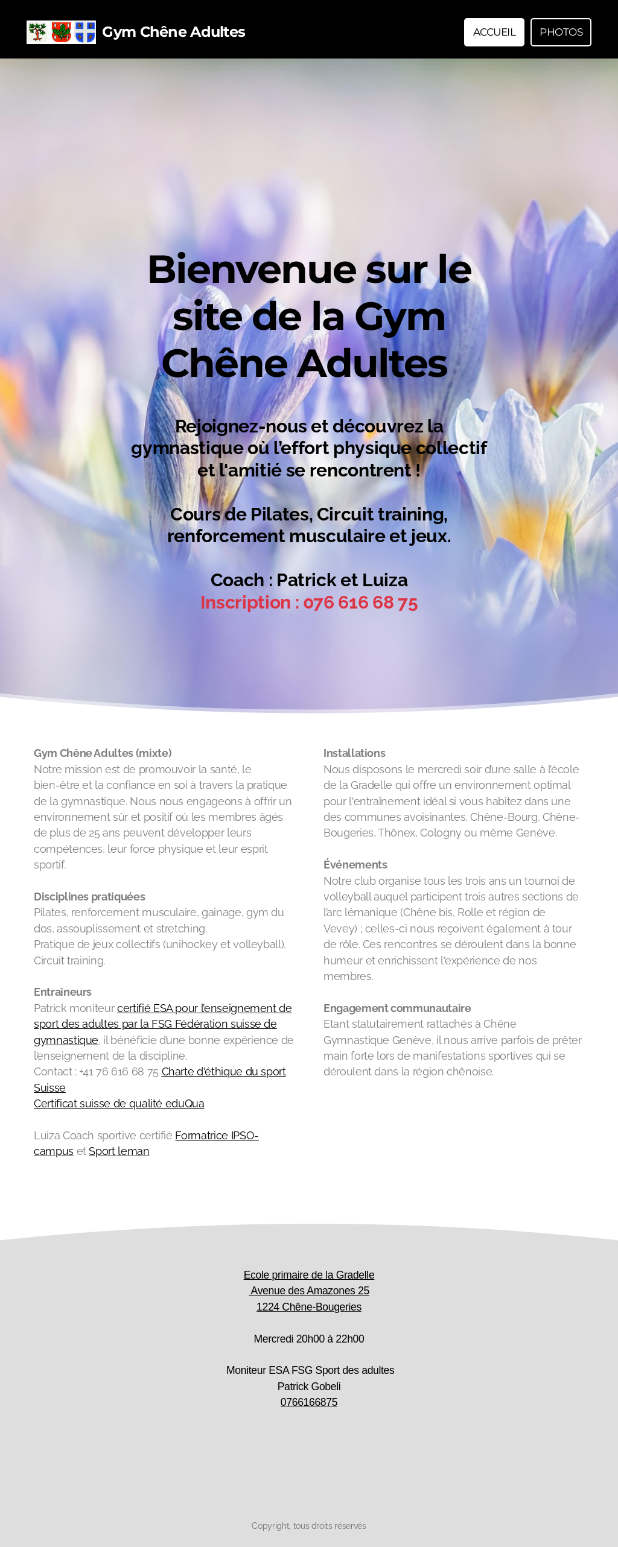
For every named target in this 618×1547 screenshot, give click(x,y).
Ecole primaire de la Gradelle (309, 1275)
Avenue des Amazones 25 (309, 1291)
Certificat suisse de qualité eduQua (119, 1103)
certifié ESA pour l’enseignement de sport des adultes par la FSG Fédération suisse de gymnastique (163, 1024)
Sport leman (119, 1151)
